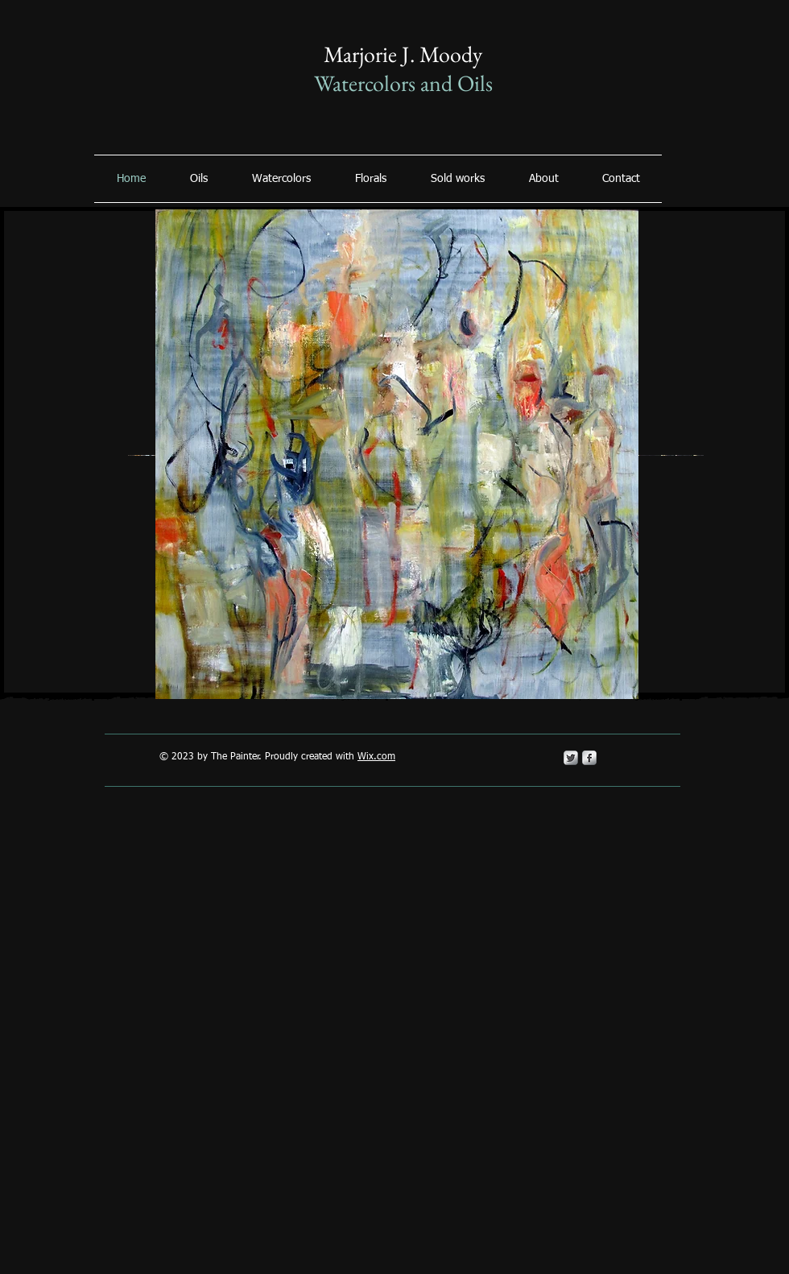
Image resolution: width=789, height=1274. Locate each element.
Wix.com (376, 757)
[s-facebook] (589, 758)
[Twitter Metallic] (571, 758)
